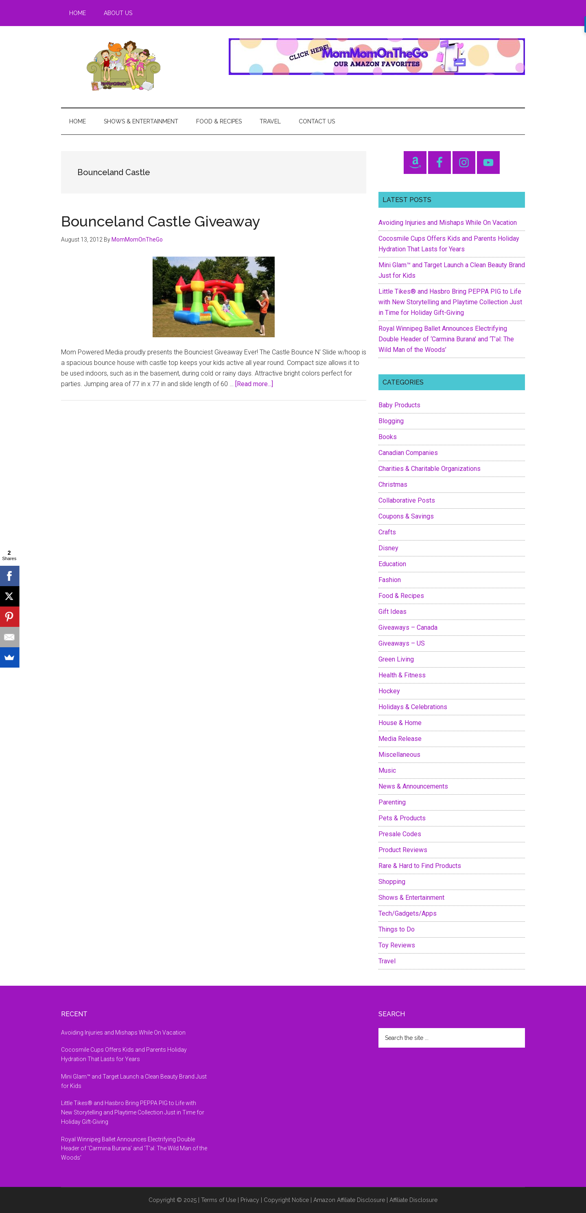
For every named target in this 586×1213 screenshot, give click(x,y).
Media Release (400, 739)
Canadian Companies (408, 453)
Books (387, 437)
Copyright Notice (286, 1200)
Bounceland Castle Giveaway (160, 221)
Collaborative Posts (406, 500)
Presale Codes (399, 834)
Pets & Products (402, 818)
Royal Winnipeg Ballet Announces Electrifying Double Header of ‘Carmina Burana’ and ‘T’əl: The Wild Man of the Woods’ (446, 339)
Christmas (392, 484)
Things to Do (396, 929)
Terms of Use (218, 1200)
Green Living (396, 659)
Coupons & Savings (406, 516)
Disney (388, 548)
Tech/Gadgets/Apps (407, 913)
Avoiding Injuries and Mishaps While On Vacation (447, 222)
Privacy (250, 1200)
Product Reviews (402, 850)
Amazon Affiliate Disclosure (349, 1200)
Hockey (389, 691)
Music (387, 770)
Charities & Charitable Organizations (429, 468)
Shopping (391, 882)
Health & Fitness (402, 675)
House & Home (400, 723)
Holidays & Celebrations (412, 707)
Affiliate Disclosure (413, 1200)
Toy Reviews (396, 945)
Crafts (387, 532)
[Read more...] (254, 384)
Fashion (389, 580)
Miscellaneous (399, 754)
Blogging (391, 421)
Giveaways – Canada (407, 627)
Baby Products (399, 405)
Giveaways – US (401, 643)
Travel (387, 961)
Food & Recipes (401, 596)
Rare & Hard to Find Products (419, 866)
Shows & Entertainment (411, 897)
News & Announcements (413, 786)
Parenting (392, 802)
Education (392, 564)
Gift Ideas (392, 611)
